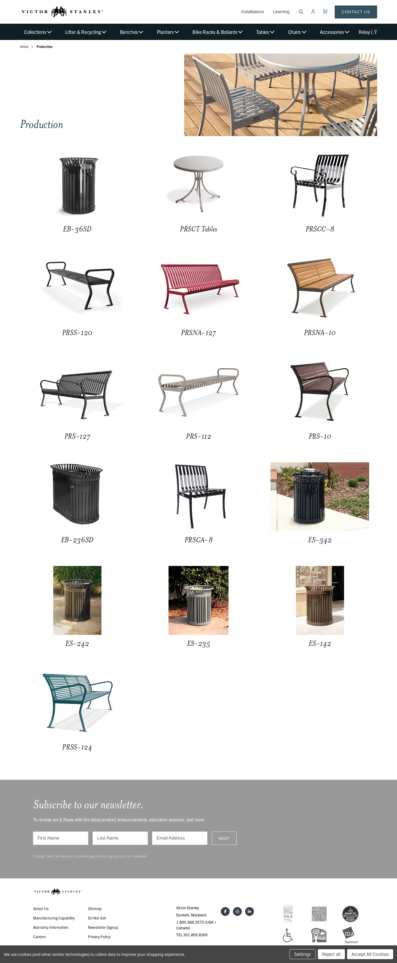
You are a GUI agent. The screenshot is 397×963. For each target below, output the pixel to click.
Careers (39, 936)
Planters (168, 32)
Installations (252, 11)
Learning (281, 11)
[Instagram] (237, 911)
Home (24, 46)
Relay (368, 32)
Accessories (335, 32)
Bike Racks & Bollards (217, 32)
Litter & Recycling (86, 32)
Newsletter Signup (103, 927)
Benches (132, 32)
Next (224, 838)
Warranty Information (50, 927)
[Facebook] (225, 911)
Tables (265, 32)
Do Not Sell (97, 917)
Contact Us (356, 12)
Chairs (297, 32)
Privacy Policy (99, 936)
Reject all (331, 954)
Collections (38, 32)
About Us (41, 908)
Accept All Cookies (370, 954)
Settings (302, 954)
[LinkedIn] (249, 911)
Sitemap (95, 908)
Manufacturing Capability (54, 917)
